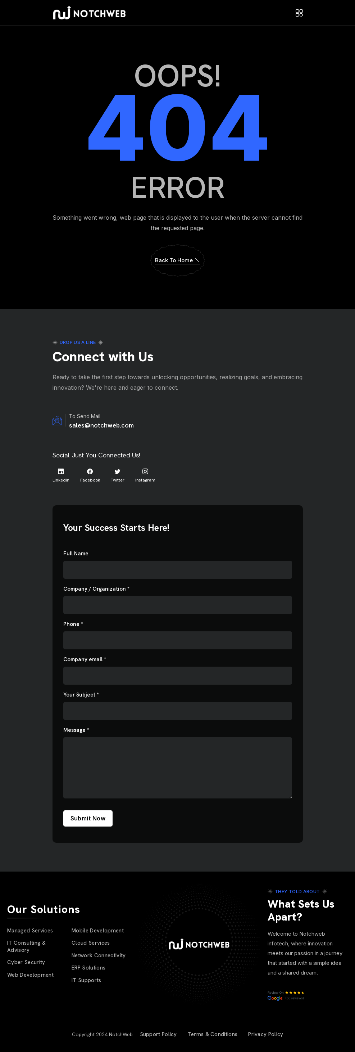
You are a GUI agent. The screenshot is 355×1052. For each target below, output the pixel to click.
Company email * (84, 659)
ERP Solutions (88, 967)
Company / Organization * (96, 589)
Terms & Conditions (212, 1034)
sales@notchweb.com (101, 425)
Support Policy (158, 1034)
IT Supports (86, 980)
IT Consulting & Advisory (26, 946)
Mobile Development (98, 930)
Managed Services (30, 930)
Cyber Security (26, 962)
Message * (76, 730)
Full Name (75, 553)
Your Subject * (81, 695)
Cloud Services (91, 942)
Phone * (73, 624)
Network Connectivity (99, 955)
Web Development (30, 975)
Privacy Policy (265, 1034)
